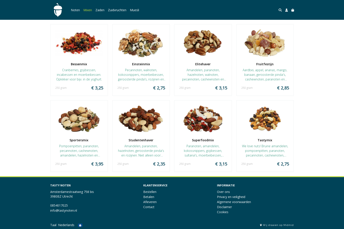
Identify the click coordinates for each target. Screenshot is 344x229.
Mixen (87, 10)
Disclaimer (224, 207)
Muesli (134, 10)
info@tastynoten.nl (63, 210)
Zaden (99, 10)
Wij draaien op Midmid (277, 225)
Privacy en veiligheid (231, 197)
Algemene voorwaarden (234, 202)
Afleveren (150, 202)
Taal (53, 225)
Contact (148, 207)
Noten (75, 10)
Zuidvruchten (117, 10)
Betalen (148, 197)
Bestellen (149, 192)
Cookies (222, 212)
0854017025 (59, 205)
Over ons (223, 192)
